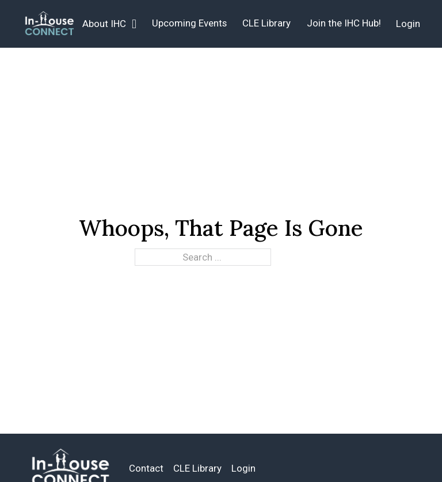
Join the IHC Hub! (344, 23)
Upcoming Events (189, 23)
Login (408, 23)
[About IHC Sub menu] (134, 24)
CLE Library (266, 23)
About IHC (104, 23)
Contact (146, 468)
